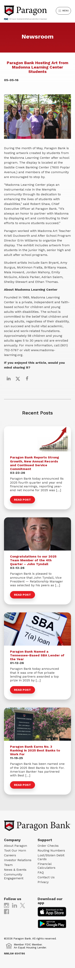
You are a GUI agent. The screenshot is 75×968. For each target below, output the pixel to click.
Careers (10, 855)
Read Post (22, 499)
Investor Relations (17, 860)
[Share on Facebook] (27, 378)
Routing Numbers (51, 850)
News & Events (15, 870)
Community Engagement (13, 876)
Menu (63, 10)
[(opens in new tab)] (6, 905)
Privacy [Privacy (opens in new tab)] (43, 882)
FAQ (41, 872)
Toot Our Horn (15, 850)
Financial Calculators (46, 866)
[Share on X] (17, 378)
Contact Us (46, 877)
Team (8, 865)
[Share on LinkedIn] (8, 378)
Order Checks (48, 846)
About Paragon (15, 846)
